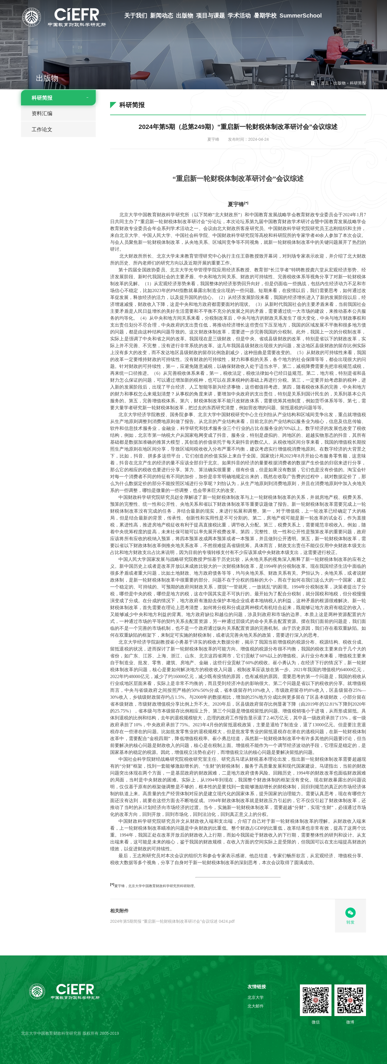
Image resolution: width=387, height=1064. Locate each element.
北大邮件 (256, 1006)
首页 (325, 83)
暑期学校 (265, 15)
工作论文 (42, 129)
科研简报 (42, 98)
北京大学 (256, 997)
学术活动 (239, 15)
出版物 (184, 15)
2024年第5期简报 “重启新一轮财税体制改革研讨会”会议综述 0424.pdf (172, 921)
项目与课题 (210, 15)
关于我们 (135, 15)
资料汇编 (42, 113)
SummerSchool (300, 15)
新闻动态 (161, 15)
